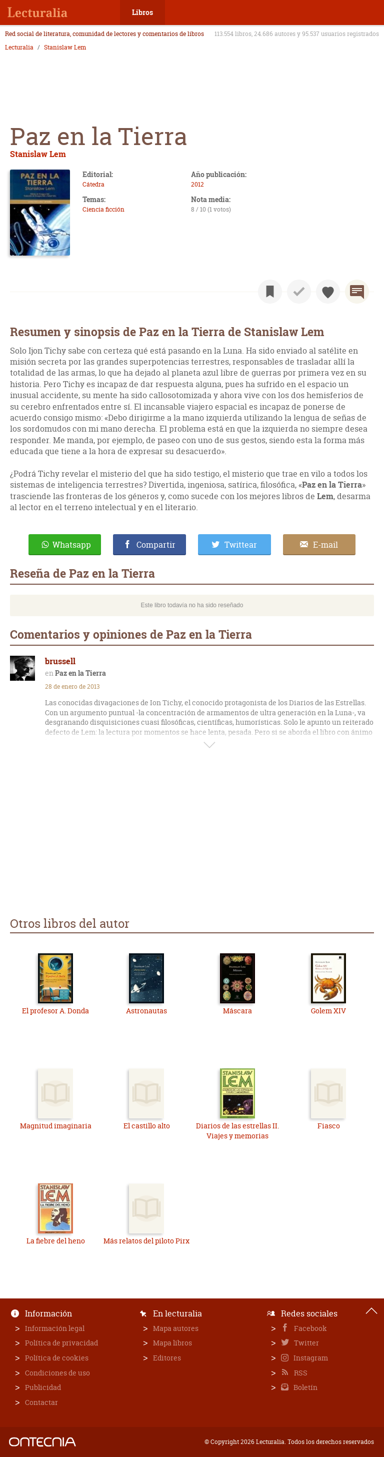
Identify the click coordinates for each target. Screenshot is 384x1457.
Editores (167, 1357)
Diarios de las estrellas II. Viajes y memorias (237, 1130)
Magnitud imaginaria (56, 1125)
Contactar (41, 1402)
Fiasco (329, 1125)
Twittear (240, 544)
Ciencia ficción (103, 209)
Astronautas (146, 1010)
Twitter (305, 1342)
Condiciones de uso (57, 1372)
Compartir (156, 544)
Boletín (305, 1387)
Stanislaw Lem (65, 48)
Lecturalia (19, 48)
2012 (197, 184)
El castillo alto (147, 1125)
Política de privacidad (61, 1342)
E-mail (325, 544)
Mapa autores (175, 1328)
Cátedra (93, 184)
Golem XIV (328, 1010)
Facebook (309, 1328)
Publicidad (43, 1387)
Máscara (237, 1010)
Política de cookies (56, 1357)
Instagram (310, 1357)
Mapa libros (172, 1342)
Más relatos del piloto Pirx (147, 1240)
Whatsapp (71, 544)
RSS (300, 1372)
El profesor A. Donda (55, 1010)
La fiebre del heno (55, 1240)
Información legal (54, 1328)
